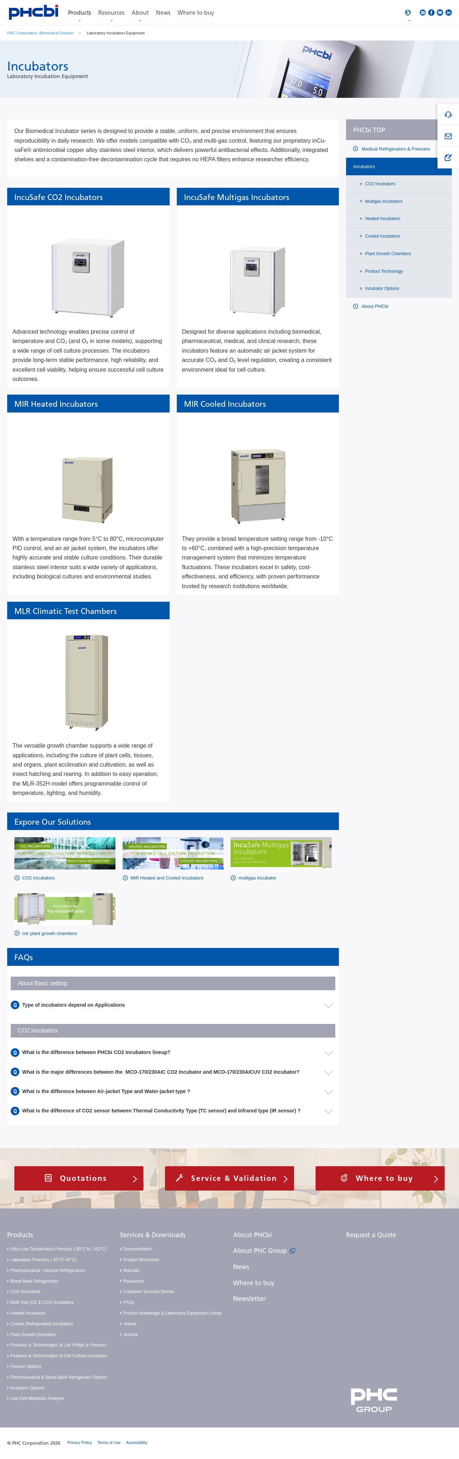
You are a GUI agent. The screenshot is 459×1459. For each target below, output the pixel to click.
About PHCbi (374, 306)
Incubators (364, 166)
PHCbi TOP (369, 130)
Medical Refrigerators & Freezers (395, 149)
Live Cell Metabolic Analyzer (37, 1398)
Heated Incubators (382, 218)
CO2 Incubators (38, 878)
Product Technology (383, 271)
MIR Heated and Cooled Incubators (167, 878)
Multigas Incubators (383, 201)
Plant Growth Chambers (387, 253)
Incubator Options (381, 288)
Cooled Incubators (382, 236)
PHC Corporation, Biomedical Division (40, 33)
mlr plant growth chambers (49, 933)
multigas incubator (257, 878)
